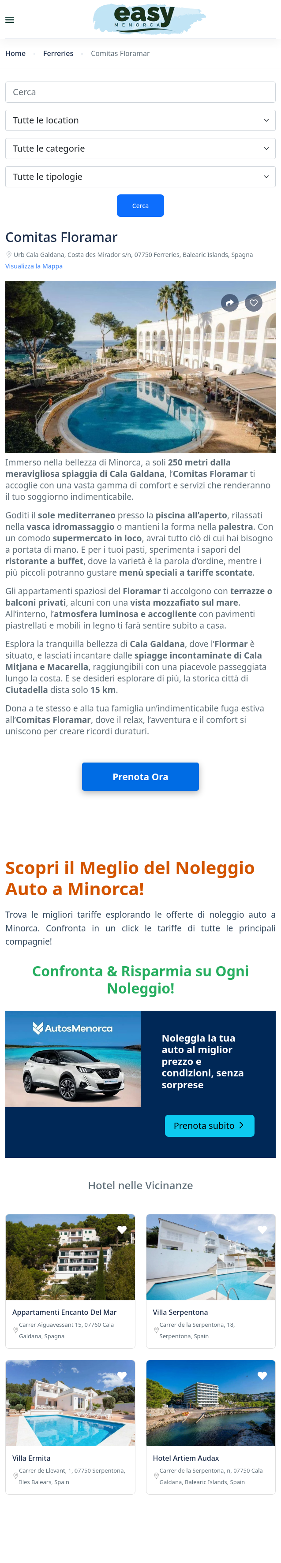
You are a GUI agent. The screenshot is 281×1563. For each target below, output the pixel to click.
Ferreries (58, 53)
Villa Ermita (31, 1458)
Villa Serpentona (180, 1312)
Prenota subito (210, 1125)
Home (15, 53)
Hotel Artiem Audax (186, 1458)
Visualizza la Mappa (34, 266)
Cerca (140, 205)
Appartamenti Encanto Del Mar (64, 1312)
